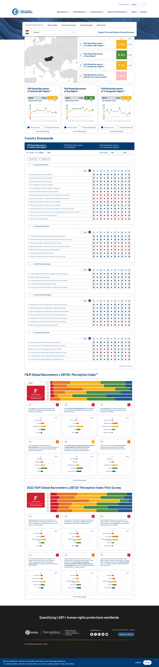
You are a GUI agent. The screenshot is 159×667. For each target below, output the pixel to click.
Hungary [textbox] (36, 32)
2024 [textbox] (31, 384)
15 (108, 171)
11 (93, 171)
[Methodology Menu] (86, 12)
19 (122, 171)
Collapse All (45, 160)
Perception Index (86, 25)
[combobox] (138, 4)
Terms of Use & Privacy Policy (121, 630)
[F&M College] (52, 633)
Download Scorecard (125, 367)
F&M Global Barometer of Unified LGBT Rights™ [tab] (39, 146)
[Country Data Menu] (103, 12)
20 (125, 171)
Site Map (132, 630)
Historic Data (52, 25)
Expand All (32, 160)
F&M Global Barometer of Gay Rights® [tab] (75, 146)
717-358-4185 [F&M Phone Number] (68, 635)
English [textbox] (134, 4)
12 (97, 171)
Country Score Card (68, 25)
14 (104, 171)
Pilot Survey (101, 25)
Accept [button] (147, 662)
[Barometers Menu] (69, 12)
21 (129, 171)
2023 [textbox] (125, 153)
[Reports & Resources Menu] (127, 12)
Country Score (35, 127)
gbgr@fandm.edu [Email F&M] (95, 631)
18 (118, 171)
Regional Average (52, 127)
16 (111, 171)
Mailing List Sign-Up (126, 635)
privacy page (53, 664)
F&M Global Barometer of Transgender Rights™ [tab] (111, 146)
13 (101, 171)
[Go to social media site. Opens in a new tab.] (91, 635)
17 (115, 171)
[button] (81, 171)
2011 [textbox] (112, 153)
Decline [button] (138, 662)
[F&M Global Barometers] (22, 12)
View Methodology (42, 131)
